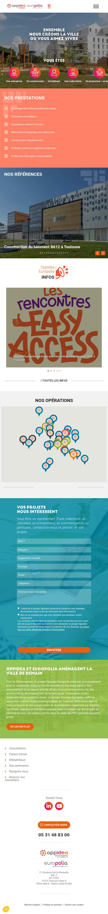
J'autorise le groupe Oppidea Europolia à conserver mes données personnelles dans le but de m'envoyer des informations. (51, 610)
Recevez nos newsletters (15, 779)
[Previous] (97, 253)
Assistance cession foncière (27, 124)
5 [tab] (48, 253)
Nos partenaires (19, 765)
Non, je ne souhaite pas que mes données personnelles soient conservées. (50, 616)
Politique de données (52, 904)
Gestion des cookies (74, 904)
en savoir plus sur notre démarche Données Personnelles (53, 628)
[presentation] (39, 639)
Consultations (17, 748)
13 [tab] (65, 253)
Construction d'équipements (27, 140)
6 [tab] (50, 253)
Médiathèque (17, 760)
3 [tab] (44, 253)
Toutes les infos (54, 380)
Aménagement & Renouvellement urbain (33, 108)
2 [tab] (42, 253)
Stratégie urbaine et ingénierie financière (33, 148)
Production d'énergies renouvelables (31, 156)
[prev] (2, 74)
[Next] (103, 253)
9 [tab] (57, 253)
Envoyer (54, 650)
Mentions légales (32, 904)
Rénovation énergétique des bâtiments (33, 132)
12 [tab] (63, 253)
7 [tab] (53, 253)
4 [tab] (46, 253)
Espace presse (18, 754)
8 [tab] (55, 253)
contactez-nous (53, 824)
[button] (75, 438)
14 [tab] (67, 253)
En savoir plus (20, 726)
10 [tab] (59, 253)
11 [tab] (61, 253)
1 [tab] (40, 253)
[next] (106, 74)
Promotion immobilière (24, 116)
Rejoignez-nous (18, 771)
